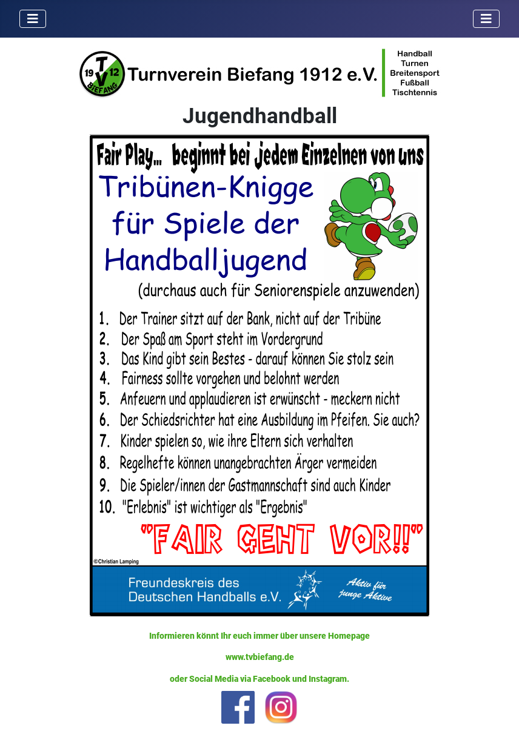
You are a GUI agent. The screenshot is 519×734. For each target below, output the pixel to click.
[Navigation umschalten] (32, 19)
